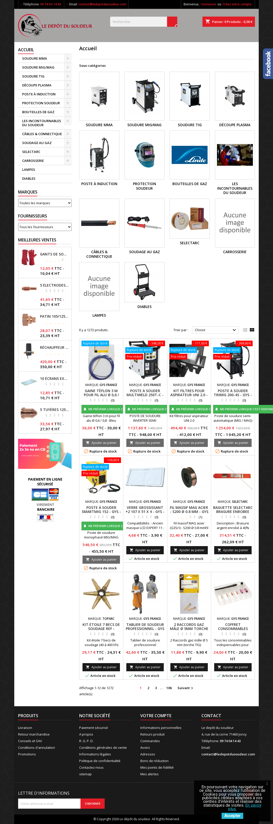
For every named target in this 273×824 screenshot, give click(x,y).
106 (169, 688)
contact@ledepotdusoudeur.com (102, 4)
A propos (86, 734)
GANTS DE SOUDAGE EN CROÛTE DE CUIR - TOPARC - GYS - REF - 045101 (54, 254)
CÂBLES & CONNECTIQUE (42, 134)
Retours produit (152, 734)
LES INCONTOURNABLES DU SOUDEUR (41, 123)
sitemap (85, 774)
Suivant (186, 688)
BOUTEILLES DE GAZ (38, 112)
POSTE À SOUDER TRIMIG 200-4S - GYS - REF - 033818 (233, 394)
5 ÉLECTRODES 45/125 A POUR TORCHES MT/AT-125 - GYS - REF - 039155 (54, 285)
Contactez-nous (91, 767)
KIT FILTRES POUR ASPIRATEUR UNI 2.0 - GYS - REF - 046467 (189, 394)
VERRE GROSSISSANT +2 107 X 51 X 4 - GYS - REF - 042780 (145, 511)
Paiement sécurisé (93, 727)
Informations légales (95, 754)
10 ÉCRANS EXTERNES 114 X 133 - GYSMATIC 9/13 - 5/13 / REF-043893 (54, 379)
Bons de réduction (154, 760)
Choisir (216, 330)
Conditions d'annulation (36, 747)
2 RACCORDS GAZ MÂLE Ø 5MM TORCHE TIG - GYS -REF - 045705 (189, 630)
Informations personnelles (161, 727)
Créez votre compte (237, 4)
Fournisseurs (32, 216)
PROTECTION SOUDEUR (41, 103)
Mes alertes (149, 774)
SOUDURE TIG (33, 76)
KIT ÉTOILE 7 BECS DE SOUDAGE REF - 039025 (101, 628)
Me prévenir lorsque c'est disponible (114, 409)
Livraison (25, 727)
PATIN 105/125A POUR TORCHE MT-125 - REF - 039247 (54, 316)
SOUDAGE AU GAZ (37, 142)
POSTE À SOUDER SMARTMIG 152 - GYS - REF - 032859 (101, 511)
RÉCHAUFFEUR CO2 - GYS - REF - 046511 (54, 347)
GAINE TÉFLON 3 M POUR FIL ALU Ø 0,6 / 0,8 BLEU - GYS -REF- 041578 (101, 396)
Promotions (27, 754)
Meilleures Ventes (37, 240)
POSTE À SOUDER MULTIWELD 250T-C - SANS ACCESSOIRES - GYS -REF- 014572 (145, 396)
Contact (211, 715)
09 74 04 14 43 (50, 4)
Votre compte (155, 715)
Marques (27, 192)
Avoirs (145, 747)
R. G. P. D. (86, 741)
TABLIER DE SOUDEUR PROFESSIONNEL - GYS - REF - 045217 (145, 628)
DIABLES (28, 178)
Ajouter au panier (101, 443)
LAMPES (28, 169)
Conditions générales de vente (103, 747)
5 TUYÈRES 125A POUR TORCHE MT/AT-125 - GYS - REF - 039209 (54, 410)
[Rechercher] (143, 22)
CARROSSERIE (33, 160)
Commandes (150, 741)
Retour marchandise (34, 734)
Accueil (26, 50)
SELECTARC (31, 151)
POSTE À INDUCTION (39, 94)
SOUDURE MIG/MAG (38, 67)
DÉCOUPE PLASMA (36, 85)
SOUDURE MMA (34, 58)
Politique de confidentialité (99, 760)
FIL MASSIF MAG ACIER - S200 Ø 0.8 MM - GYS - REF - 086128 (189, 511)
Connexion (208, 4)
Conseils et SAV (30, 741)
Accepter (232, 815)
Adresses (147, 754)
